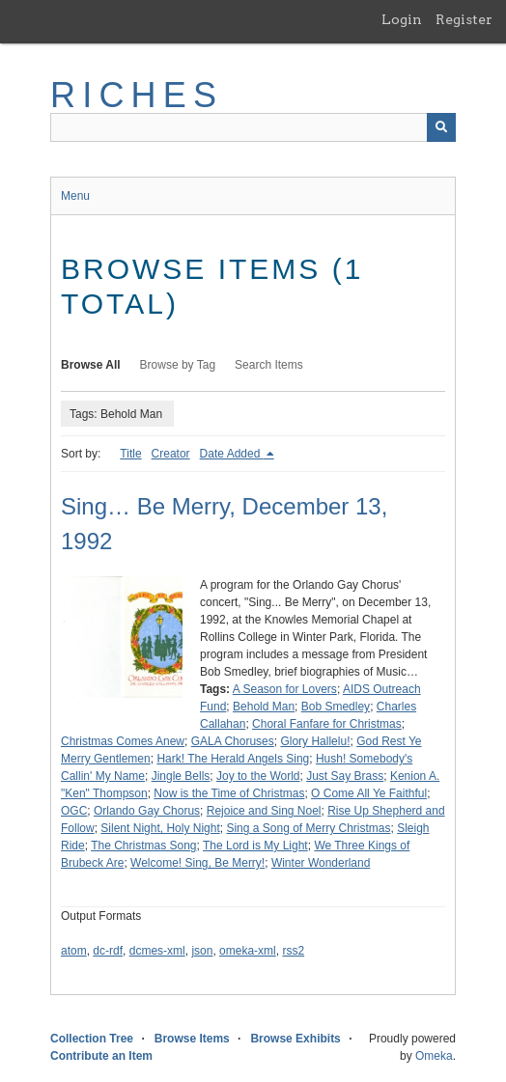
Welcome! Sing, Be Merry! (197, 863)
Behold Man (264, 706)
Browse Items (192, 1038)
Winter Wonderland (321, 863)
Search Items (269, 365)
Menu (75, 196)
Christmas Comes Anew (122, 741)
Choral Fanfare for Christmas (327, 724)
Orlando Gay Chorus (147, 811)
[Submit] (441, 127)
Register (464, 19)
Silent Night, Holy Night (159, 828)
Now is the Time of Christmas (229, 793)
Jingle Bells (181, 776)
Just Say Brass (344, 776)
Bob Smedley (335, 706)
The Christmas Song (143, 845)
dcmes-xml (157, 950)
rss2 (293, 950)
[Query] (253, 127)
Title (130, 453)
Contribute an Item (101, 1056)
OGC (74, 811)
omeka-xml (247, 950)
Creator (171, 453)
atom (74, 950)
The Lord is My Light (255, 845)
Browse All (91, 365)
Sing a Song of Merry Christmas (308, 828)
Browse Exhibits (295, 1038)
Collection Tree (91, 1038)
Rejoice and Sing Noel (264, 811)
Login (401, 19)
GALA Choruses (232, 741)
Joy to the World (257, 776)
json (201, 950)
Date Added (232, 453)
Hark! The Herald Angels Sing (232, 758)
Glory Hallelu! (315, 741)
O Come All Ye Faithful (369, 793)
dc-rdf (108, 950)
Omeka (434, 1056)
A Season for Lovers (285, 689)
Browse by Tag (178, 365)
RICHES (136, 95)
